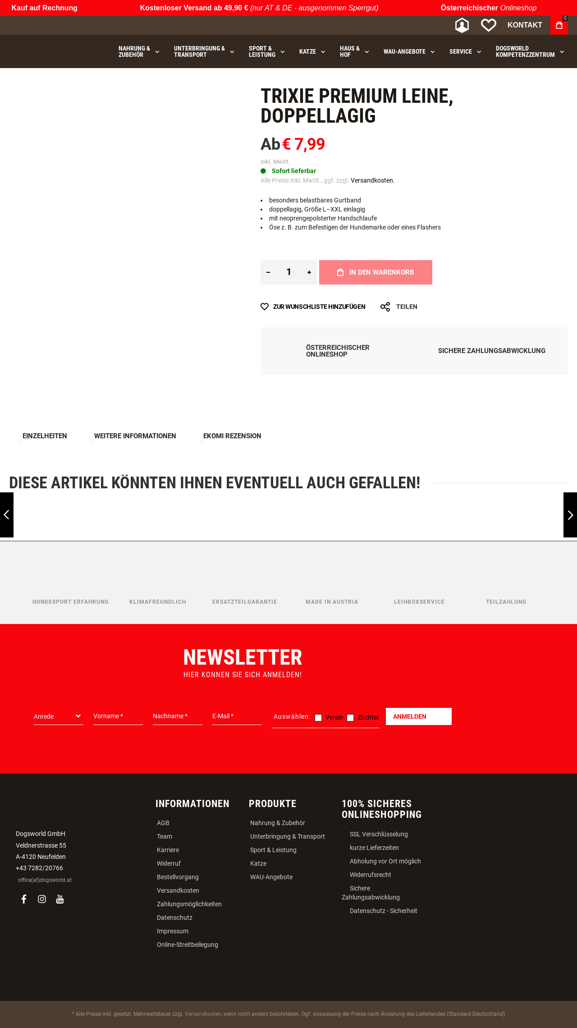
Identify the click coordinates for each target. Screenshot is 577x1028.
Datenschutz (174, 917)
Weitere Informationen (135, 436)
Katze (258, 863)
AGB (163, 822)
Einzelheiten (45, 436)
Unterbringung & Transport (287, 836)
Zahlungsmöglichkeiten (189, 904)
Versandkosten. (373, 180)
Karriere (168, 850)
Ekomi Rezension (232, 436)
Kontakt (525, 25)
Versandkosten (178, 890)
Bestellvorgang (178, 877)
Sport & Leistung (273, 850)
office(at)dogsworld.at (45, 880)
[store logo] (56, 25)
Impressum (172, 931)
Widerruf (169, 863)
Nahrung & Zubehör (277, 822)
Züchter (368, 717)
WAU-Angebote (271, 877)
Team (164, 836)
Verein (334, 717)
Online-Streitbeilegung (187, 944)
